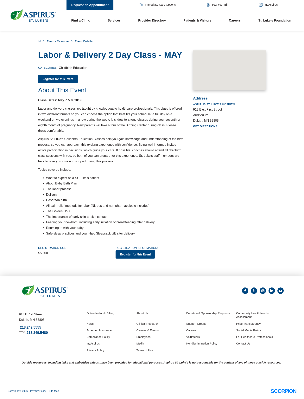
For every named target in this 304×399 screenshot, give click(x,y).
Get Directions (205, 126)
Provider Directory (152, 20)
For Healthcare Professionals (254, 336)
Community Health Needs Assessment (252, 315)
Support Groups (196, 323)
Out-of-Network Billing (100, 313)
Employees (143, 336)
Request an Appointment (90, 5)
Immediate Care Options (158, 5)
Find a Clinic (80, 20)
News (90, 323)
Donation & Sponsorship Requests (208, 313)
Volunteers (193, 336)
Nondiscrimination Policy (201, 343)
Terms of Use (144, 350)
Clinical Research (147, 323)
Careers (235, 20)
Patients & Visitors (197, 20)
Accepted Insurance (99, 330)
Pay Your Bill (217, 5)
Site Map (54, 391)
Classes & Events (147, 330)
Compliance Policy (98, 336)
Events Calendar (58, 41)
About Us (142, 313)
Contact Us (243, 343)
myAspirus (268, 5)
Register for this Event (57, 79)
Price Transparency (248, 323)
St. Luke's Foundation (274, 20)
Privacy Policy (95, 350)
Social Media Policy (248, 330)
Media (140, 343)
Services (114, 20)
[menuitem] (84, 20)
